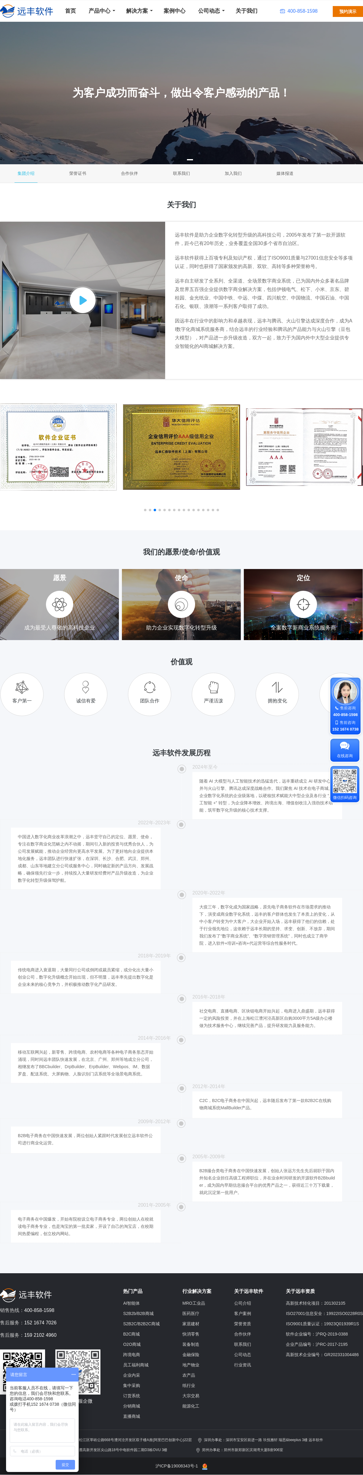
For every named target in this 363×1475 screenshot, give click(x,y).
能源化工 (190, 1406)
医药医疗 (190, 1313)
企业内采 (131, 1375)
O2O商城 (132, 1344)
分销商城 (131, 1406)
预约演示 (347, 11)
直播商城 (131, 1416)
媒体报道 (284, 173)
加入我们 (233, 173)
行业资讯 (242, 1364)
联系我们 (181, 173)
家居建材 (190, 1323)
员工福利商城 (136, 1364)
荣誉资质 (242, 1323)
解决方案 (137, 11)
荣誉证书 (77, 173)
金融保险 (190, 1354)
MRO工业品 (193, 1303)
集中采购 (131, 1385)
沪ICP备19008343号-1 (176, 1466)
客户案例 (242, 1313)
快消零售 (190, 1334)
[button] (173, 159)
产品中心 (99, 11)
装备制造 (190, 1344)
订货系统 (131, 1395)
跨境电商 (131, 1354)
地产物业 (190, 1364)
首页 (70, 11)
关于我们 (246, 11)
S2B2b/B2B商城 (138, 1313)
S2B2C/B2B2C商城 (141, 1323)
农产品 (188, 1375)
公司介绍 (242, 1303)
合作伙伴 (129, 173)
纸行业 (188, 1385)
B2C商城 (131, 1334)
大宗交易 (190, 1395)
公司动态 (209, 11)
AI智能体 (131, 1303)
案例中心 (174, 11)
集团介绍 (26, 173)
